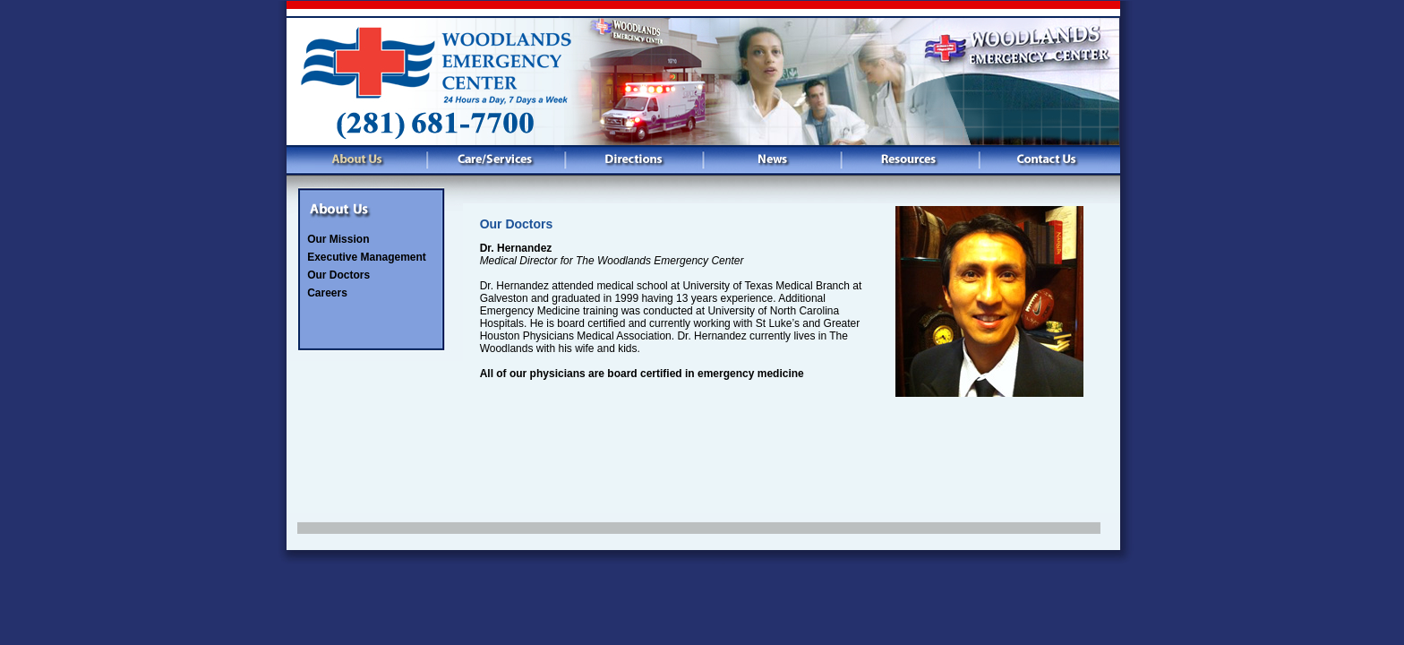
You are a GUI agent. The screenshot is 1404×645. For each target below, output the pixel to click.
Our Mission (338, 239)
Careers (327, 293)
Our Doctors (338, 275)
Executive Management (366, 257)
